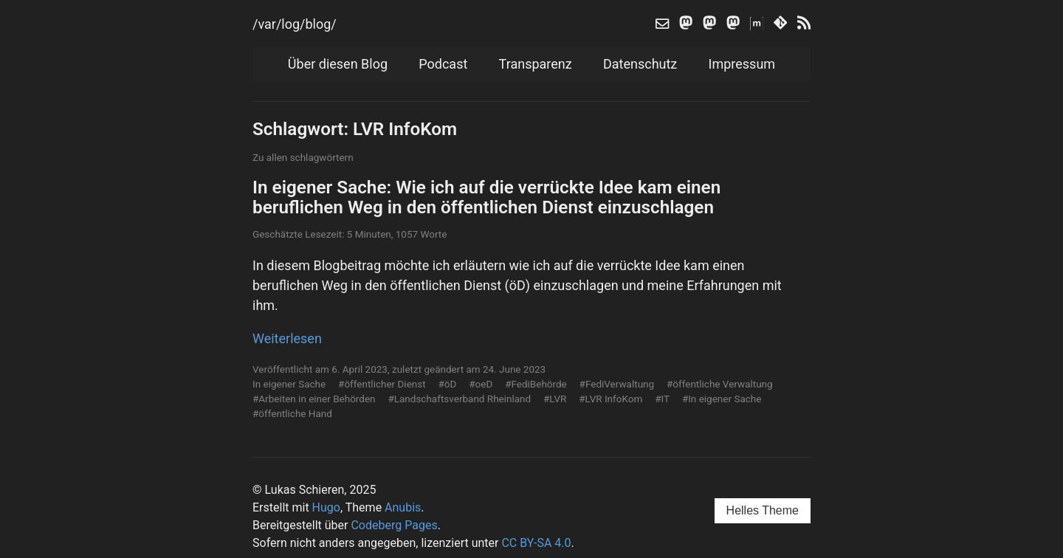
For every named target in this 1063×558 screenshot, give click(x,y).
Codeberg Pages (394, 525)
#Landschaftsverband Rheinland (459, 398)
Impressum (742, 64)
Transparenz (535, 64)
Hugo (326, 507)
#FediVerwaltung (617, 384)
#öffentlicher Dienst (382, 384)
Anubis (403, 507)
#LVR (554, 398)
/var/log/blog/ (294, 24)
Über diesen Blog (338, 64)
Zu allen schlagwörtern (303, 157)
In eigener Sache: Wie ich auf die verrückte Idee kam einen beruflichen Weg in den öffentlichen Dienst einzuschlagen (486, 197)
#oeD (480, 384)
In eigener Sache (289, 384)
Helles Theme (762, 510)
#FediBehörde (536, 384)
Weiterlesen (287, 338)
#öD (447, 384)
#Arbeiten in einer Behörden (314, 398)
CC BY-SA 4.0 (536, 543)
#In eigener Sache (722, 398)
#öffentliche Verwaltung (720, 384)
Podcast (443, 64)
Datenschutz (640, 64)
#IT (662, 398)
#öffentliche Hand (292, 413)
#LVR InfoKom (610, 398)
